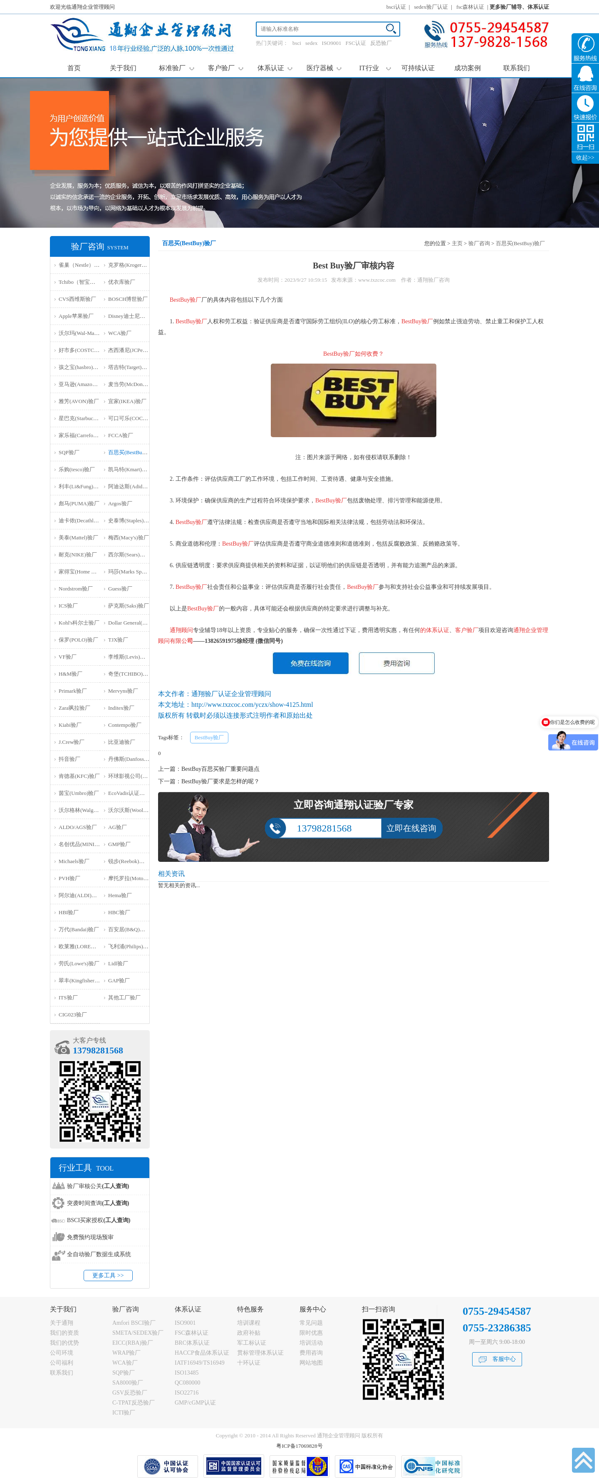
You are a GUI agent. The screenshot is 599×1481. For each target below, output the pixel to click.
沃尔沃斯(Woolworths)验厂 (139, 810)
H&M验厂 (70, 674)
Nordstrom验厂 (76, 589)
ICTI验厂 (123, 1413)
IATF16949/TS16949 (200, 1363)
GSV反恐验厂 (129, 1393)
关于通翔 (61, 1323)
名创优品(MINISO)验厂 (86, 844)
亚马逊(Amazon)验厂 (83, 384)
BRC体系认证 (192, 1343)
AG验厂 (117, 827)
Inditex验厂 (121, 708)
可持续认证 (418, 67)
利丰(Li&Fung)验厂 (81, 486)
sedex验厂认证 (431, 7)
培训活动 (311, 1343)
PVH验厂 (69, 878)
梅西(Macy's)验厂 (128, 537)
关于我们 (123, 67)
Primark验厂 (73, 691)
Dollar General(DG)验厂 (135, 623)
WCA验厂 (119, 333)
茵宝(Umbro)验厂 (79, 793)
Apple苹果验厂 (76, 316)
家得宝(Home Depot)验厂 (88, 571)
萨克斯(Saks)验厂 (128, 606)
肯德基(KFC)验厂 (79, 776)
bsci (296, 43)
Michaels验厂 (74, 861)
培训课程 (248, 1323)
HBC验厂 (119, 912)
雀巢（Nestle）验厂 (82, 265)
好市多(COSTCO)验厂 (85, 350)
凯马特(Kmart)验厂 (130, 469)
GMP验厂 (119, 844)
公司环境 (61, 1353)
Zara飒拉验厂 (74, 708)
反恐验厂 (381, 43)
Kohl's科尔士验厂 (79, 623)
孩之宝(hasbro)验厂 (81, 367)
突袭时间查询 (98, 1203)
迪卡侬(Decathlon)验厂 (85, 520)
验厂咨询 (479, 243)
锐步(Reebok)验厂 (129, 861)
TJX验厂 (118, 640)
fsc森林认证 (470, 7)
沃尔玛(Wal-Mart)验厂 (84, 333)
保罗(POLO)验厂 (78, 640)
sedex (311, 43)
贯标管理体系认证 (260, 1353)
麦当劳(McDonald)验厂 (135, 384)
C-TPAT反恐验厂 (133, 1403)
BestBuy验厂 (209, 737)
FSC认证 (356, 43)
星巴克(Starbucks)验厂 (85, 418)
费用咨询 (311, 1353)
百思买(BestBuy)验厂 (132, 452)
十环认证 (248, 1363)
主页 (457, 243)
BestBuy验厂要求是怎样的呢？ (220, 781)
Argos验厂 (120, 503)
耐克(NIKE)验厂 (78, 554)
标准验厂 (176, 67)
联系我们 (516, 67)
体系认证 (275, 67)
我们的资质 (64, 1333)
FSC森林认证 (191, 1333)
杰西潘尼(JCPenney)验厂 (137, 350)
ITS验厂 (68, 997)
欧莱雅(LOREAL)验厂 (85, 946)
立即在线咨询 (411, 828)
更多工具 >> (108, 1275)
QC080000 (187, 1383)
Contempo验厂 (124, 725)
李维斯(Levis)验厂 (129, 657)
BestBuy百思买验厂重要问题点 (220, 769)
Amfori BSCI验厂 (134, 1323)
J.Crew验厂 (71, 742)
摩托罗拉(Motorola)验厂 (136, 878)
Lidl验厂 (118, 963)
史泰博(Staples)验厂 (131, 520)
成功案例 (467, 67)
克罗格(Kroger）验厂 (133, 265)
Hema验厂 (120, 895)
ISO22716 (187, 1393)
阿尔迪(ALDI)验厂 (80, 895)
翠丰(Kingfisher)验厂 (83, 980)
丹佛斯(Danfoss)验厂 (132, 759)
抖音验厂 (69, 759)
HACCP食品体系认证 (202, 1353)
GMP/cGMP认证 (195, 1403)
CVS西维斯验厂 (77, 299)
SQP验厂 (69, 452)
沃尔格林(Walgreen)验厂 (87, 810)
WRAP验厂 (126, 1353)
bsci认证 (396, 7)
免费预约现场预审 (90, 1237)
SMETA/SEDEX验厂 (137, 1333)
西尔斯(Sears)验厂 (129, 554)
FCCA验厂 (120, 435)
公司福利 (61, 1363)
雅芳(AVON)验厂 (79, 401)
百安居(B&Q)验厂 (129, 929)
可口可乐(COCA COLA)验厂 (141, 418)
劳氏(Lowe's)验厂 (79, 963)
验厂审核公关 (98, 1186)
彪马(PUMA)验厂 (79, 503)
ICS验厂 (68, 606)
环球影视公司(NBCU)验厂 (139, 776)
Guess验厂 (120, 589)
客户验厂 (225, 67)
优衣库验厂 (121, 282)
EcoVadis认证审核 (129, 793)
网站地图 (311, 1363)
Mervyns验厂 (123, 691)
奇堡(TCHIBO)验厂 (130, 674)
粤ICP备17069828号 (299, 1446)
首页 (74, 67)
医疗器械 (324, 67)
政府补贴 (248, 1333)
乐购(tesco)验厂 (77, 469)
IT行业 (375, 67)
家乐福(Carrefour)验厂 (84, 435)
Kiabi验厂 (70, 725)
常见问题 (311, 1323)
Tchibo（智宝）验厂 (82, 282)
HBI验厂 (69, 912)
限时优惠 (311, 1333)
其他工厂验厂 (124, 997)
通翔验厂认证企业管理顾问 (231, 693)
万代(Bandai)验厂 (79, 929)
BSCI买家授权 (98, 1220)
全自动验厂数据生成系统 (99, 1254)
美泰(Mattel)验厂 (78, 537)
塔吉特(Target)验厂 (130, 367)
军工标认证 (251, 1343)
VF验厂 (68, 657)
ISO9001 (332, 43)
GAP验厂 (119, 980)
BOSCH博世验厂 (128, 299)
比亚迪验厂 (121, 742)
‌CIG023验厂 (73, 1014)
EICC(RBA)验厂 (132, 1343)
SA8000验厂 (127, 1383)
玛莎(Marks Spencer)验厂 (137, 571)
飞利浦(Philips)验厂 (131, 946)
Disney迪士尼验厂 (129, 316)
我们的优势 (64, 1343)
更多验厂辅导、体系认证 (519, 7)
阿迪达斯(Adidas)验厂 (134, 486)
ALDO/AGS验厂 (78, 827)
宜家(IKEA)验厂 (127, 401)
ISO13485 (187, 1373)
